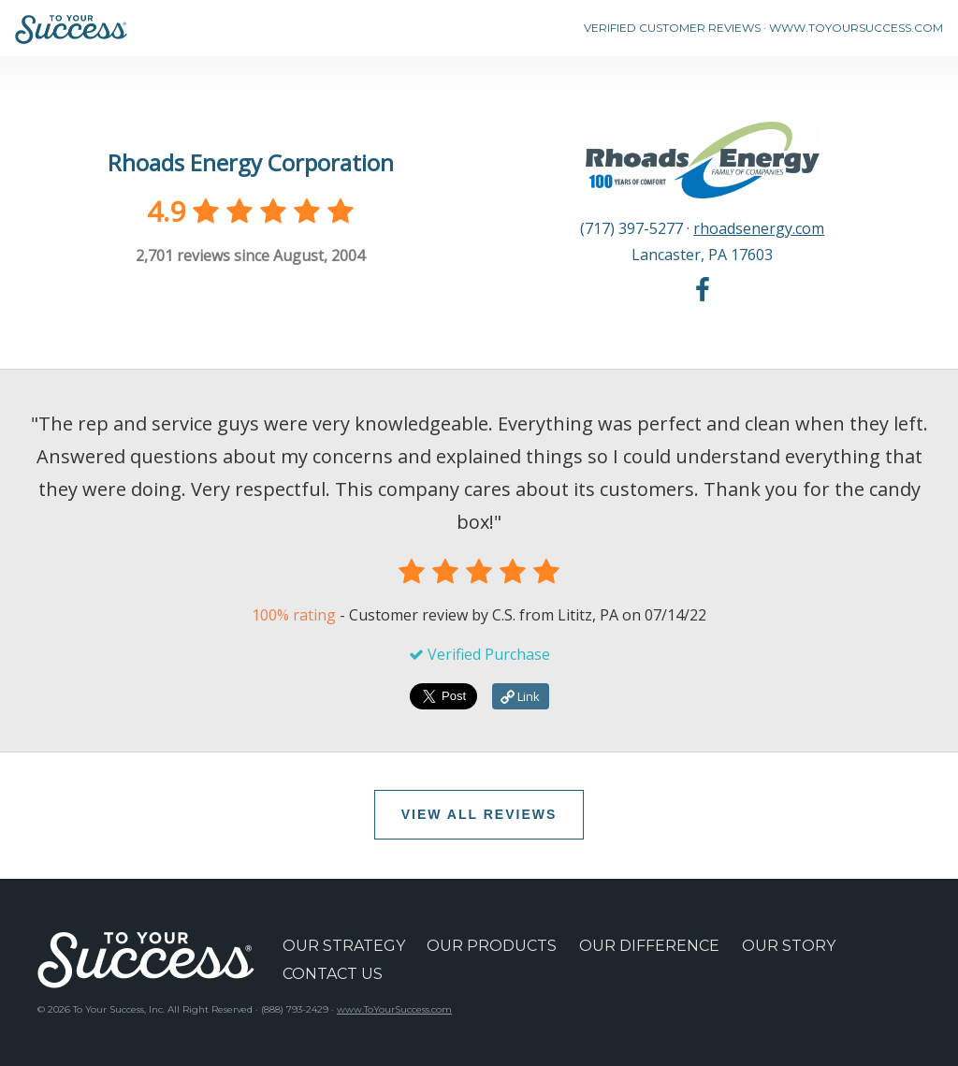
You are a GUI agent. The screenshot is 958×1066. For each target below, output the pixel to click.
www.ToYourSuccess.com (394, 1009)
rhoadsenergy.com (758, 228)
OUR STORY (788, 946)
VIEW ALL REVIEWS (479, 814)
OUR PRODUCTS (492, 946)
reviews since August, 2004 (250, 255)
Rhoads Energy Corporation (251, 162)
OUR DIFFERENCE (649, 946)
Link (520, 696)
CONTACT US (333, 974)
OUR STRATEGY (344, 946)
